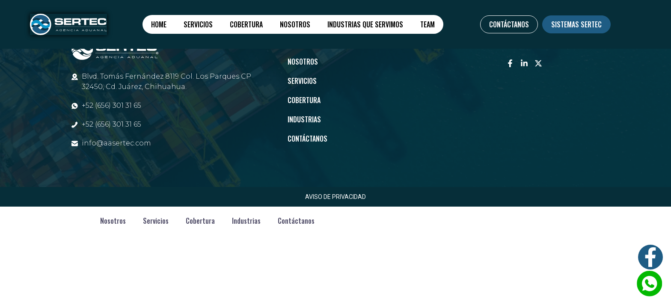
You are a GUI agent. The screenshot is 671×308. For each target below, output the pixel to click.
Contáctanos (307, 138)
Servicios (198, 24)
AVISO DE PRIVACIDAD (335, 196)
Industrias (304, 119)
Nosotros (295, 24)
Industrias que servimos (365, 24)
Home (158, 24)
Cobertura (246, 24)
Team (427, 24)
